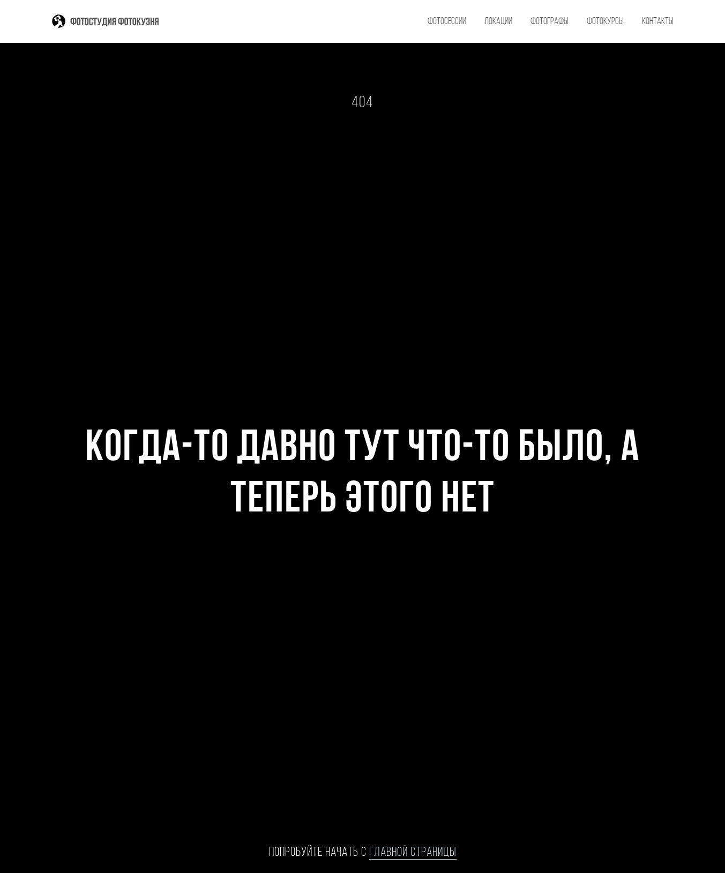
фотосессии (447, 22)
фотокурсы (605, 22)
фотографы (549, 22)
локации (498, 22)
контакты (658, 22)
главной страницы (413, 852)
